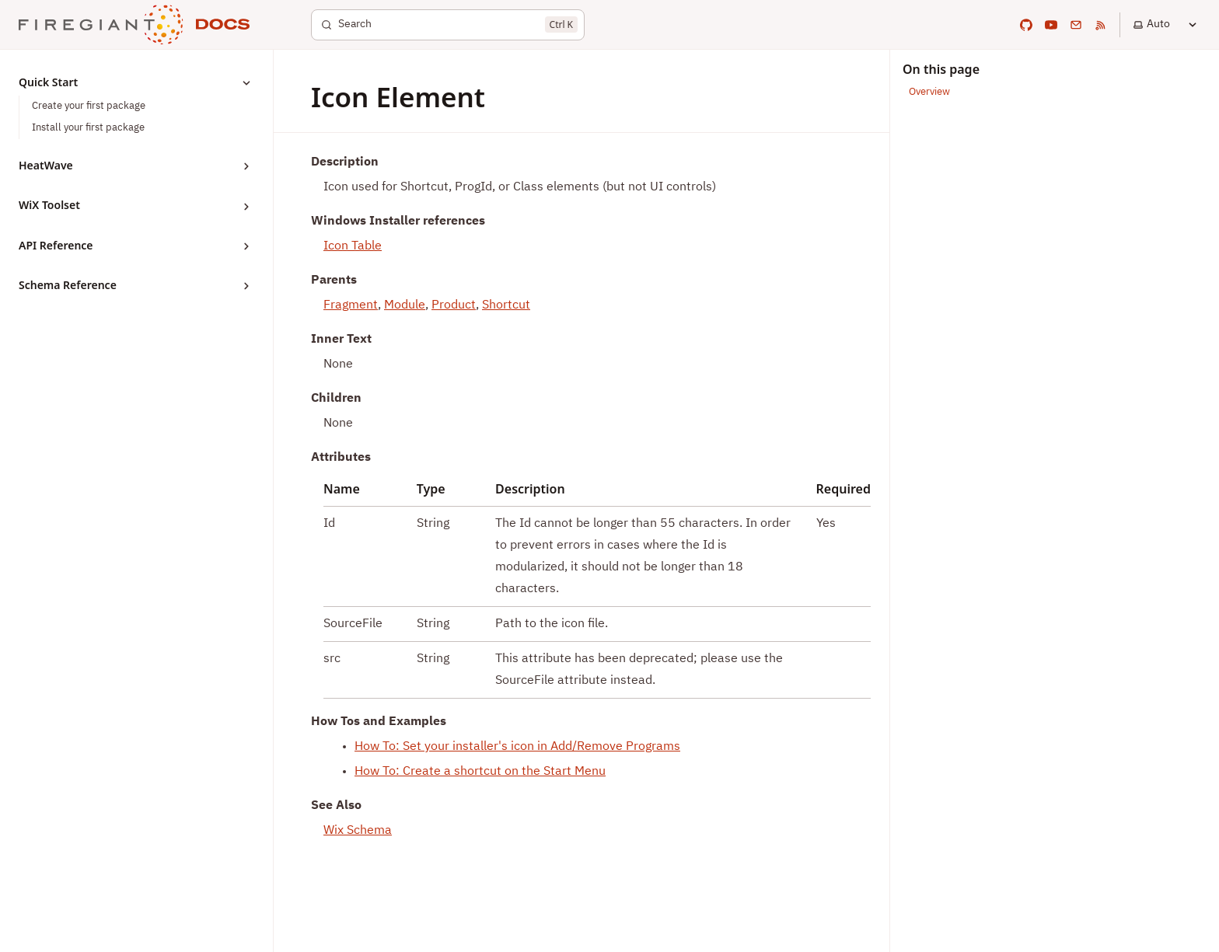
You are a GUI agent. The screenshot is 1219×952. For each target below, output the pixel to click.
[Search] (448, 24)
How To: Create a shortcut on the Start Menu (480, 771)
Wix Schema (357, 831)
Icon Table (352, 246)
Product (453, 305)
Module (404, 305)
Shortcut (506, 305)
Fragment (350, 305)
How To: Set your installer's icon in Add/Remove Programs (517, 747)
